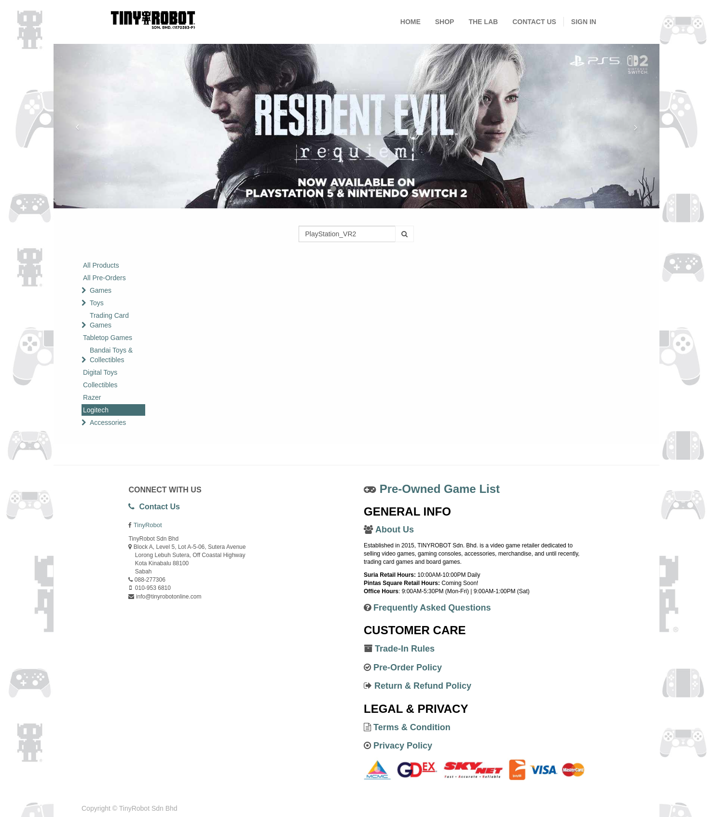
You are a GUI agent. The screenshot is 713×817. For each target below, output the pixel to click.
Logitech (96, 410)
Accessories (108, 422)
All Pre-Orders (104, 278)
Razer (92, 397)
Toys (97, 303)
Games (100, 290)
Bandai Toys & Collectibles (111, 355)
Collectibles (100, 385)
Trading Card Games (109, 320)
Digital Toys (100, 372)
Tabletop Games (107, 337)
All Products (101, 265)
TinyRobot (148, 525)
